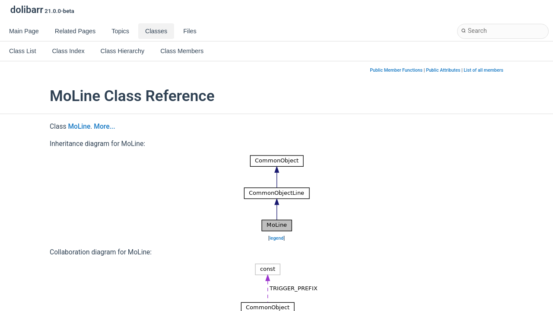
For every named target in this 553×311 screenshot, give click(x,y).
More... (104, 126)
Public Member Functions (396, 70)
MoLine (79, 126)
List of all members (483, 70)
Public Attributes (443, 70)
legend (277, 238)
